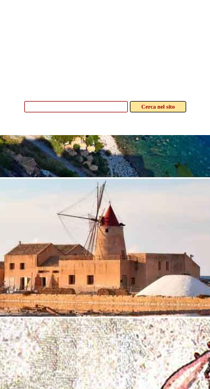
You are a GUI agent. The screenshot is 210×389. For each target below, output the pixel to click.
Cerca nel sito (158, 107)
